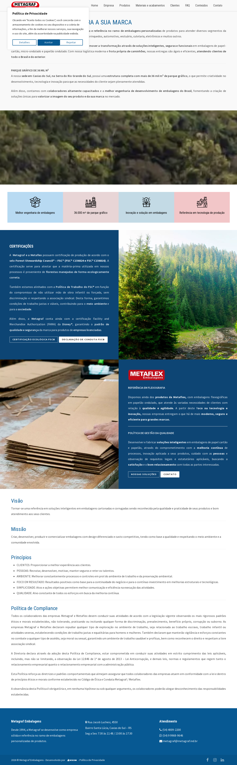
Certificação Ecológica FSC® (33, 339)
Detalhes (24, 41)
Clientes (175, 5)
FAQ (187, 5)
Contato (217, 5)
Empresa (109, 5)
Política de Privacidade (92, 760)
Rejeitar (49, 41)
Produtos (124, 5)
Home (94, 5)
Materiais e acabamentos (150, 5)
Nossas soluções (144, 474)
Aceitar (73, 41)
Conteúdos (201, 5)
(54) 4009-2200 (171, 730)
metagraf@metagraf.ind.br (180, 741)
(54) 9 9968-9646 (173, 735)
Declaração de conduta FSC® (83, 339)
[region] (48, 28)
